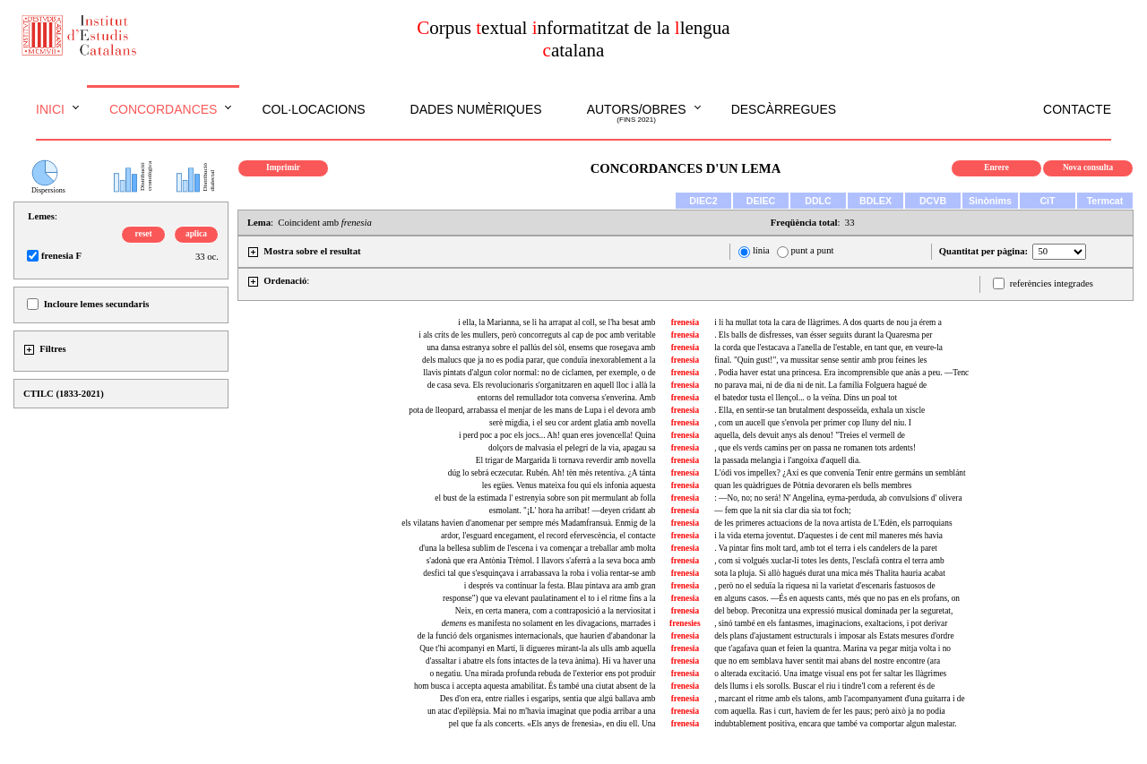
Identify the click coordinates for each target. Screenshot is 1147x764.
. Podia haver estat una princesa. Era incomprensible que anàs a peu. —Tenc (841, 372)
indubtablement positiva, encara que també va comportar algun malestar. (835, 723)
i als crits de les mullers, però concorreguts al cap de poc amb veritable (536, 334)
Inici (50, 109)
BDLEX (875, 200)
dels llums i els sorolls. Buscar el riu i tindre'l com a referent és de (824, 686)
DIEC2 (703, 200)
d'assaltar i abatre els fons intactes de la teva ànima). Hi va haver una (541, 661)
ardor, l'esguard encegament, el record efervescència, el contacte (548, 535)
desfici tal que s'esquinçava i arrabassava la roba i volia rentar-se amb (539, 573)
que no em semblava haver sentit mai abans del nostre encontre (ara (827, 661)
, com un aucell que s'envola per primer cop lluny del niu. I (812, 422)
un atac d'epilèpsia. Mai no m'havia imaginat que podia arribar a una (541, 711)
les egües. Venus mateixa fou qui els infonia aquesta (569, 485)
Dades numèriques (476, 109)
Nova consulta (1088, 167)
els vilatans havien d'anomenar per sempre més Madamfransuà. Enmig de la (528, 523)
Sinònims (990, 200)
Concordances (163, 109)
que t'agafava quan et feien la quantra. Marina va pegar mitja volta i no (832, 648)
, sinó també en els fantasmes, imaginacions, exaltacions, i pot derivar (830, 623)
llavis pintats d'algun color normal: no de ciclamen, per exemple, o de (539, 372)
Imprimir (283, 167)
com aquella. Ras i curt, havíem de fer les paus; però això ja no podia (829, 711)
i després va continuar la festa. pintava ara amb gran (560, 585)
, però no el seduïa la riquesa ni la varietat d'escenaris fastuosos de (824, 585)
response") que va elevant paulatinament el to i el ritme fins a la (549, 598)
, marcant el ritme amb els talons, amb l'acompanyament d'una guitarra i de (839, 698)
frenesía (685, 472)
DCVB (932, 200)
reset (143, 233)
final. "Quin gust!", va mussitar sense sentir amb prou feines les (820, 360)
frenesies (685, 623)
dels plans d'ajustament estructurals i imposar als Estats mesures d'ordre (833, 635)
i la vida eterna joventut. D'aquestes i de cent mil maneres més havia (828, 535)
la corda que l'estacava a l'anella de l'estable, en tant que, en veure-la (828, 347)
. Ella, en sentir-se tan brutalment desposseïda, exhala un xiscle (819, 410)
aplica (196, 233)
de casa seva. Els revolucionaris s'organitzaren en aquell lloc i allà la (541, 385)
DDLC (818, 200)
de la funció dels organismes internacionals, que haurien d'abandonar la (537, 635)
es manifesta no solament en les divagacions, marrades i (549, 623)
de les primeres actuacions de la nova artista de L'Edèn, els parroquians (833, 523)
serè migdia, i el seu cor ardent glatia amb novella (572, 422)
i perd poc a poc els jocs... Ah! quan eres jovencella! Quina (557, 435)
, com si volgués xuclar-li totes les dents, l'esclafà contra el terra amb (829, 560)
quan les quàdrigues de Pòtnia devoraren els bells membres (812, 485)
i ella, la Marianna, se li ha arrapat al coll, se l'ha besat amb (556, 322)
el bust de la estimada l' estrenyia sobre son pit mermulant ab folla (545, 498)
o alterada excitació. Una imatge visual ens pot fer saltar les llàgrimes (830, 673)
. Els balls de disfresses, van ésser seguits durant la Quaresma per (823, 334)
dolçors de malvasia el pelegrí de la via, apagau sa (572, 447)
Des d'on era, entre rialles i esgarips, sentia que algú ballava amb (548, 698)
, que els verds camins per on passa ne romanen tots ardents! (815, 447)
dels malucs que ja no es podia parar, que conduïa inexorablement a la (538, 360)
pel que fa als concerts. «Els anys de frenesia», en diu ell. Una (552, 723)
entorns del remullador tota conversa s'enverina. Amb (567, 397)
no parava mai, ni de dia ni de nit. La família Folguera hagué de (820, 385)
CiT (1047, 200)
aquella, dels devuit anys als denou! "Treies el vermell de (809, 435)
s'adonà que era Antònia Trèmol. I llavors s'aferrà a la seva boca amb (541, 560)
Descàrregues (783, 109)
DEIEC (761, 200)
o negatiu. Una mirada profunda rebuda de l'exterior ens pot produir (542, 673)
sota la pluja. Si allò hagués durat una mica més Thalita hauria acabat (829, 573)
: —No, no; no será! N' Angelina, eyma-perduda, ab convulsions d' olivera (838, 498)
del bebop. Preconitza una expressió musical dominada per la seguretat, (833, 610)
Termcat (1105, 200)
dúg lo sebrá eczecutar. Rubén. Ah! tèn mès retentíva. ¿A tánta (552, 472)
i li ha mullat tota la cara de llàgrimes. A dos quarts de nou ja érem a (828, 322)
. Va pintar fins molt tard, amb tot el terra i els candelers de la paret (825, 548)
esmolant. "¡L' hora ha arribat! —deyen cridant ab (572, 510)
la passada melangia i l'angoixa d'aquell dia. (787, 460)
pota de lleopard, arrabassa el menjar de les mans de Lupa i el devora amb (532, 410)
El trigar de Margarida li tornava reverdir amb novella (566, 460)
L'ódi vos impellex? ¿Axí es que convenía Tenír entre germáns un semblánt (839, 472)
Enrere (996, 167)
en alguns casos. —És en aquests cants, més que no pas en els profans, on (837, 598)
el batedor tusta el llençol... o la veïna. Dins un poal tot (805, 397)
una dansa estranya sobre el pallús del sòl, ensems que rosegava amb (541, 347)
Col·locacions (313, 109)
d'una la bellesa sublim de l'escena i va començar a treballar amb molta (537, 548)
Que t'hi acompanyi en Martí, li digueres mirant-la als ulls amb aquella (537, 648)
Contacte (1077, 109)
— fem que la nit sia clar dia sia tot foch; (782, 510)
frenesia (685, 322)
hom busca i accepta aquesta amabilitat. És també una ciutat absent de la (535, 686)
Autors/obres (636, 113)
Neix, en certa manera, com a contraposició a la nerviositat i (555, 610)
